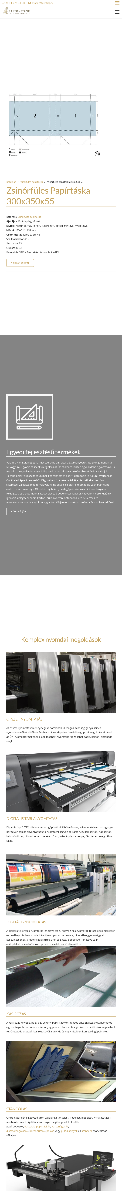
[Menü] (117, 12)
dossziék (29, 1126)
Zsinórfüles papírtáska (31, 181)
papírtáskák (43, 1126)
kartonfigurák (60, 1126)
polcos (50, 1131)
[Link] (16, 10)
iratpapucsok (37, 1131)
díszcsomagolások (17, 1131)
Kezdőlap (11, 181)
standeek (86, 1131)
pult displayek (69, 1131)
